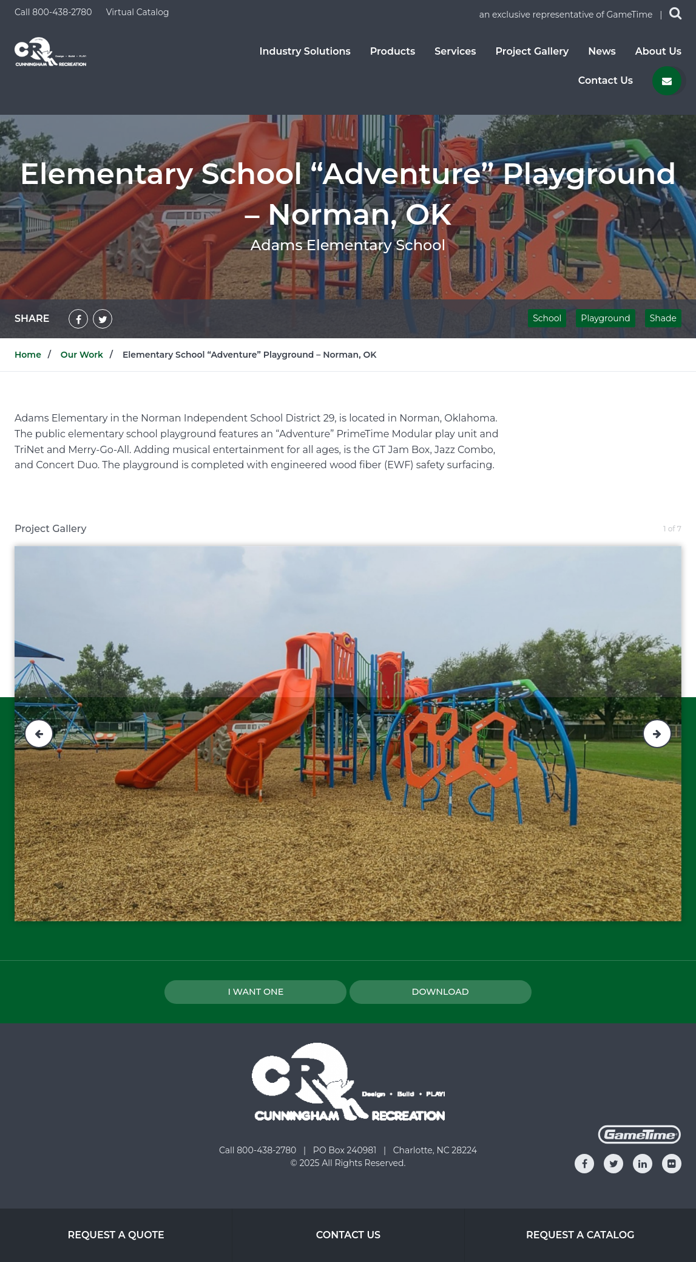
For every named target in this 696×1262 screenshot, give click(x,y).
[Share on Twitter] (102, 319)
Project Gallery (532, 51)
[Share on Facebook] (78, 319)
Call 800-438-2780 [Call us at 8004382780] (54, 12)
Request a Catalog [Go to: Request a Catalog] (580, 1235)
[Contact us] (666, 80)
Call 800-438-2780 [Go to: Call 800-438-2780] (259, 1150)
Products (393, 51)
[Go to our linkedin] (642, 1163)
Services (455, 51)
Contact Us (605, 81)
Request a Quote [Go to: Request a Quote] (115, 1235)
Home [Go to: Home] (28, 354)
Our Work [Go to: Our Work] (82, 354)
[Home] (50, 50)
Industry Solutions (304, 51)
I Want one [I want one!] (255, 991)
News (602, 51)
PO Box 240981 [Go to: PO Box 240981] (346, 1150)
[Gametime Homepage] (639, 1141)
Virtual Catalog (137, 12)
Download (440, 991)
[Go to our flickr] (671, 1163)
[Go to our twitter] (613, 1163)
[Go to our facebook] (584, 1163)
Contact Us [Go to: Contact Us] (348, 1235)
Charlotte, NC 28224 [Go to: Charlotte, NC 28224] (435, 1150)
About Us (658, 51)
